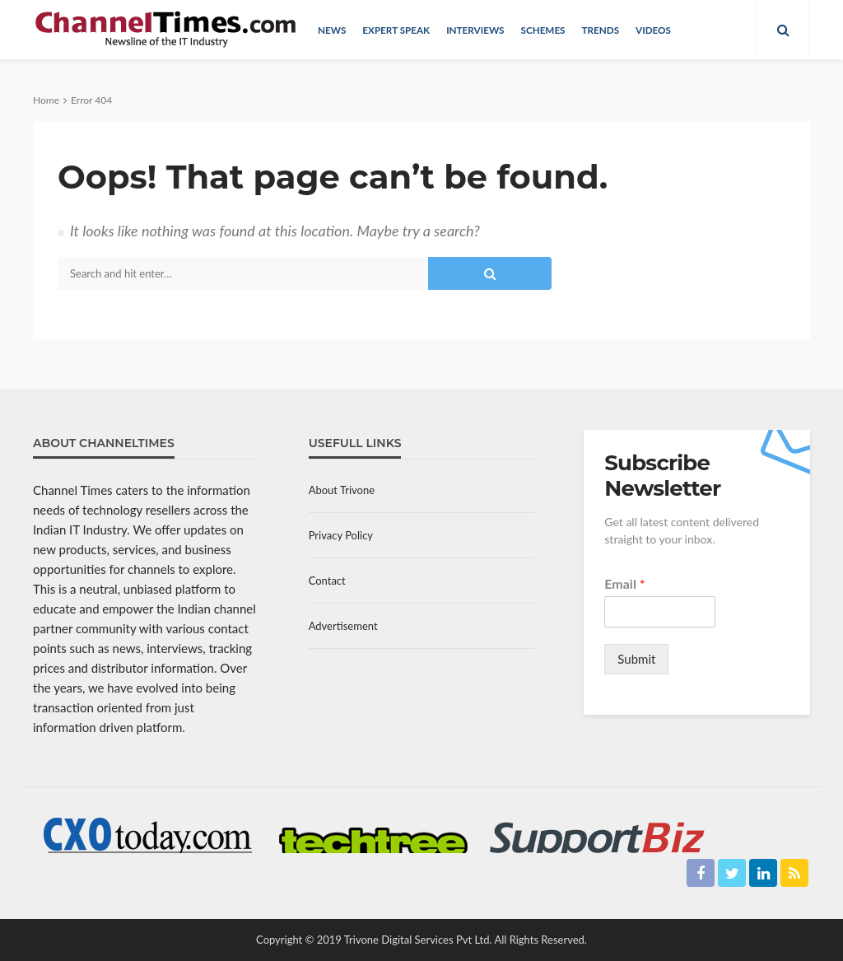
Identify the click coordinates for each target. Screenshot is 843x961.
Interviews (475, 29)
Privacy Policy (341, 535)
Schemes (542, 29)
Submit (636, 658)
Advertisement (343, 625)
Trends (601, 29)
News (332, 29)
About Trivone (342, 490)
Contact (327, 580)
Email (624, 583)
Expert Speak (396, 29)
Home (46, 100)
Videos (653, 29)
